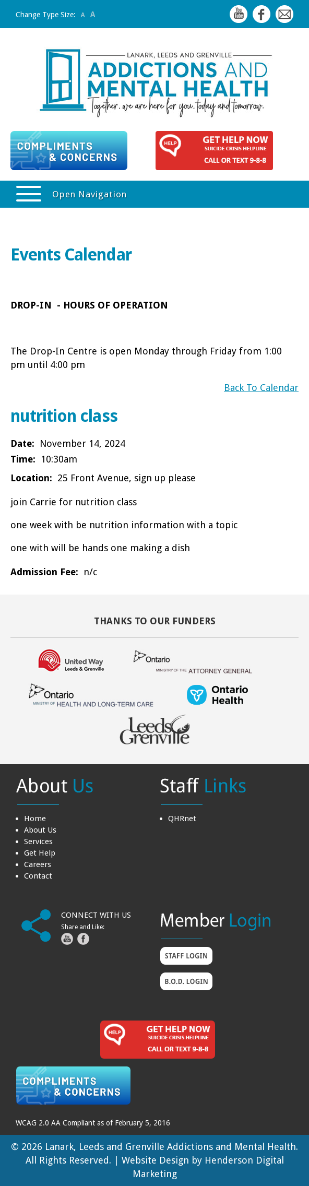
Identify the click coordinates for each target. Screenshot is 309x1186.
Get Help (39, 853)
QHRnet (182, 818)
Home (35, 818)
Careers (37, 864)
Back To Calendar (261, 387)
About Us (40, 830)
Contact (38, 876)
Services (38, 841)
